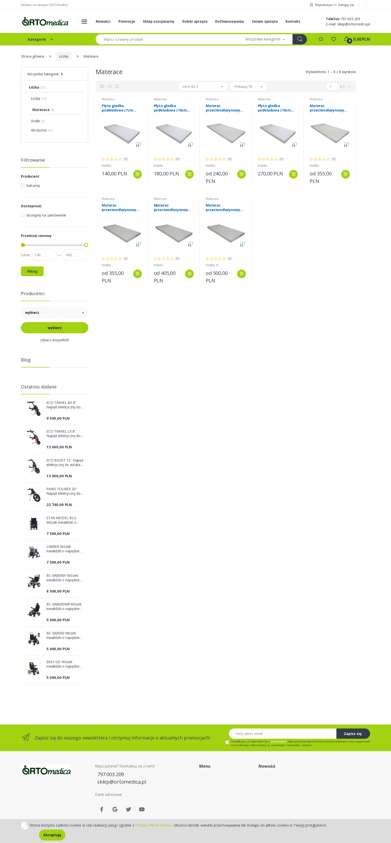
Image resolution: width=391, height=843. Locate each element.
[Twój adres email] (283, 733)
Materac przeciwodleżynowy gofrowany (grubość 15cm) (223, 207)
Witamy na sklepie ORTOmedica (44, 4)
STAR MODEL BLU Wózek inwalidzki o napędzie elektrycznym (64, 520)
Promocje (126, 21)
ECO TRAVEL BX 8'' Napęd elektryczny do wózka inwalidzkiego (63, 404)
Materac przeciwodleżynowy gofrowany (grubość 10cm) (119, 207)
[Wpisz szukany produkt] (166, 39)
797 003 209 (350, 18)
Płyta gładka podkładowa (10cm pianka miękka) (170, 108)
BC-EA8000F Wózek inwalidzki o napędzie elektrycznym (63, 577)
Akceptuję (52, 835)
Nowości (103, 21)
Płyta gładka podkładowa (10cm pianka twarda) (274, 108)
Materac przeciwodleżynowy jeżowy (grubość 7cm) (225, 108)
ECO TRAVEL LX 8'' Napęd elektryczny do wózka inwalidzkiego (63, 433)
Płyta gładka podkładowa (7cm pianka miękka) (117, 108)
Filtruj (32, 271)
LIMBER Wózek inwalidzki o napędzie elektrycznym (63, 548)
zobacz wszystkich (54, 340)
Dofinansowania (229, 21)
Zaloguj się (346, 4)
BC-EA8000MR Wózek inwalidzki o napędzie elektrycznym (64, 606)
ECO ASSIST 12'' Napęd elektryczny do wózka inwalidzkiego (64, 462)
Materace (108, 99)
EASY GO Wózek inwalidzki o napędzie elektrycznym (63, 664)
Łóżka (63, 56)
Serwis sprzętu (265, 21)
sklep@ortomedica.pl (353, 24)
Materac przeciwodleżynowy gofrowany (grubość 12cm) (172, 207)
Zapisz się (353, 733)
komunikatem (279, 741)
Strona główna (32, 56)
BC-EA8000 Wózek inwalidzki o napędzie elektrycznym (63, 635)
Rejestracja (321, 4)
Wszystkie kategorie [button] (43, 74)
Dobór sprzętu (194, 21)
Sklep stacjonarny (159, 21)
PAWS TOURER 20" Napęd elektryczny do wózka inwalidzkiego (63, 491)
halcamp (33, 185)
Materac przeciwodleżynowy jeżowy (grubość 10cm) (330, 108)
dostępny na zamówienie (46, 215)
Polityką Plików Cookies (154, 825)
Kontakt (293, 21)
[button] (265, 39)
